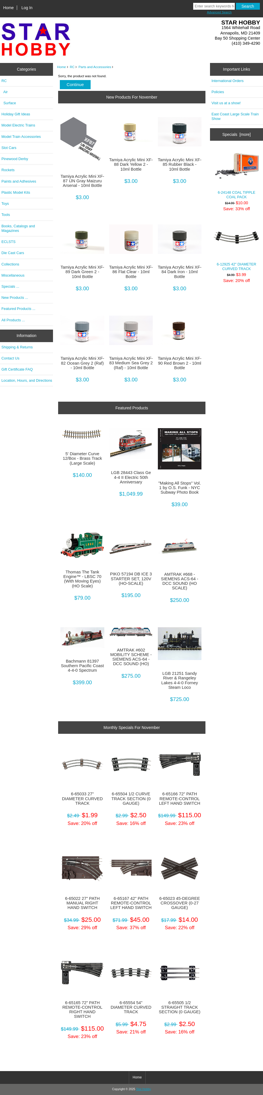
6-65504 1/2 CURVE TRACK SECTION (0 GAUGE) (131, 798)
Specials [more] (236, 134)
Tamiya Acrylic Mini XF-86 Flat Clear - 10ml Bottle (131, 272)
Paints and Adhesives (18, 181)
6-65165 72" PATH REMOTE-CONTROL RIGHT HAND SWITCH (82, 1009)
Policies (217, 92)
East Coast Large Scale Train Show (235, 116)
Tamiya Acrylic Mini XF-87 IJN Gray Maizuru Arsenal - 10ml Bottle (82, 181)
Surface (8, 103)
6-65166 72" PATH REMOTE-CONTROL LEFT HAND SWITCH (179, 798)
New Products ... (14, 297)
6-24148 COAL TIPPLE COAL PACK (236, 173)
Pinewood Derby (14, 159)
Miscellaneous (13, 275)
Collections (10, 264)
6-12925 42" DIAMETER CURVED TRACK (236, 245)
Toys (5, 203)
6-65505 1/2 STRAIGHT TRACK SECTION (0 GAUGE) (179, 1007)
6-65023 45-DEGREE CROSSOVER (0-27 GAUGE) (179, 903)
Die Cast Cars (12, 253)
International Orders (227, 81)
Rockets (8, 170)
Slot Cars (8, 148)
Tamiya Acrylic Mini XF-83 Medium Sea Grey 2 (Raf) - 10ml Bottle (131, 363)
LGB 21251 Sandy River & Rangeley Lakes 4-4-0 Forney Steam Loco (179, 680)
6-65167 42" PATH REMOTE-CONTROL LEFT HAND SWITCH (131, 903)
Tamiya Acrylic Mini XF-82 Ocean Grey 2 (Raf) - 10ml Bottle (82, 363)
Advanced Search (219, 12)
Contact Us (10, 358)
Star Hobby (143, 1089)
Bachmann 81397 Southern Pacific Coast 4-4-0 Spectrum (82, 666)
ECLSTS (8, 242)
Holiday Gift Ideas (15, 114)
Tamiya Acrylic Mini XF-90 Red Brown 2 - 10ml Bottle (179, 363)
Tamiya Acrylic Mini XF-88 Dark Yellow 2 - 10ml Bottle (131, 164)
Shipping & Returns (17, 347)
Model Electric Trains (18, 125)
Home (8, 7)
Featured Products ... (18, 309)
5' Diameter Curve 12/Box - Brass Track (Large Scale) (82, 458)
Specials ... (10, 286)
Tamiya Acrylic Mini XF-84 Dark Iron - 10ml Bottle (179, 272)
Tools (5, 215)
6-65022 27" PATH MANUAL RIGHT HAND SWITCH (82, 903)
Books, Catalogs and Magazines (18, 228)
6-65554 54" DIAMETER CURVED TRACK (131, 1007)
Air (4, 92)
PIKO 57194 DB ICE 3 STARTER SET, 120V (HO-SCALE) (131, 578)
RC (72, 67)
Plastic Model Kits (15, 192)
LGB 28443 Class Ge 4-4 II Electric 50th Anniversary (131, 477)
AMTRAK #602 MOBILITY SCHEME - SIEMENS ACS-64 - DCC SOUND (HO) (131, 657)
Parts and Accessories (94, 67)
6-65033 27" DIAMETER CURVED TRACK (82, 798)
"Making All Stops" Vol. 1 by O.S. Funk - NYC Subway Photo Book (179, 488)
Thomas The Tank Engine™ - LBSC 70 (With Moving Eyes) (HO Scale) (82, 579)
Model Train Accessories (21, 136)
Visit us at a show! (226, 103)
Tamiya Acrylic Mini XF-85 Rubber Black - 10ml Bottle (179, 164)
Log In (26, 7)
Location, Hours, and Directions (26, 380)
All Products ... (13, 320)
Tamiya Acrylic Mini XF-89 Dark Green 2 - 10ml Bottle (82, 272)
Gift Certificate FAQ (17, 369)
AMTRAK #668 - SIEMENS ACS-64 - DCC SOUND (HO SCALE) (179, 581)
